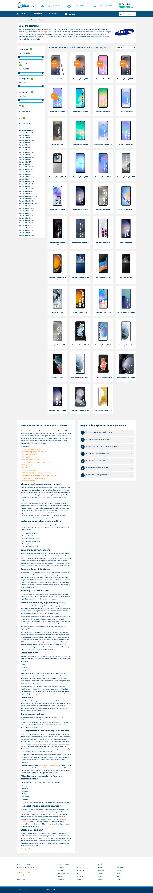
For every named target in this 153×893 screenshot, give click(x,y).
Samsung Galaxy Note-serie (30, 460)
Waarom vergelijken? (28, 481)
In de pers (61, 880)
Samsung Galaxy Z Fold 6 (26, 169)
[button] (36, 14)
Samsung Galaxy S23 (25, 174)
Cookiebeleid (80, 870)
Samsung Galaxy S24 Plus (26, 211)
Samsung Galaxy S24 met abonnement (49, 765)
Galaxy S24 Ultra (57, 312)
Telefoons (61, 867)
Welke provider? (27, 465)
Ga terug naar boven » (27, 849)
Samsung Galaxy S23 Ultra (26, 189)
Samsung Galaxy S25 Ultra (26, 152)
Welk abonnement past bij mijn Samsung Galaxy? (36, 462)
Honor (119, 873)
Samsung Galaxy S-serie (29, 457)
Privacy (78, 873)
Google (100, 877)
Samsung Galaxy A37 (25, 138)
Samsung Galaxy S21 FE (26, 216)
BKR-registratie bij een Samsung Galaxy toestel (36, 473)
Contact (78, 867)
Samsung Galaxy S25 (25, 150)
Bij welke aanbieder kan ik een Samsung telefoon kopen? (39, 475)
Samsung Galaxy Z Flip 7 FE (27, 198)
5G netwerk (25, 467)
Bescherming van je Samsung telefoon (34, 478)
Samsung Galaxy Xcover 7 (26, 191)
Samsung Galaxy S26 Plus (26, 140)
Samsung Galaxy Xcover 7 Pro (28, 203)
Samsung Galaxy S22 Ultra (26, 220)
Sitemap (78, 880)
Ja (22, 109)
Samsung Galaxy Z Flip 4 (26, 213)
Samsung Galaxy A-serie (29, 454)
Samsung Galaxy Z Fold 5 (26, 228)
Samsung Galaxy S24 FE (26, 184)
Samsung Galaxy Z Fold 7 (26, 208)
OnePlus (100, 873)
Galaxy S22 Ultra (57, 377)
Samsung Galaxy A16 (25, 145)
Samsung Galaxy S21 (25, 218)
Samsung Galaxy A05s (25, 206)
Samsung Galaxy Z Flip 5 (26, 233)
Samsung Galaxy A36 (25, 159)
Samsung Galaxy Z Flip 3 (26, 225)
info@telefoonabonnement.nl (30, 875)
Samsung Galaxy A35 (25, 186)
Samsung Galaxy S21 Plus (26, 223)
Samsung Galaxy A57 (25, 142)
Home (20, 20)
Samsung (101, 870)
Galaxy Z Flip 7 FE (126, 277)
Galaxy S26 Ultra (57, 79)
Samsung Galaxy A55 (25, 172)
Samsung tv (43, 32)
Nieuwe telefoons (63, 873)
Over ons (60, 877)
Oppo (119, 880)
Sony (118, 877)
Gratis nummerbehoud (29, 470)
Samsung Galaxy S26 (25, 135)
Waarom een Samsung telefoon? (32, 449)
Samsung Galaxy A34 (25, 179)
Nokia (119, 870)
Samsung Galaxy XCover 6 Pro (28, 196)
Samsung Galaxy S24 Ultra (26, 201)
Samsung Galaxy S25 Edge (27, 181)
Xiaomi (100, 880)
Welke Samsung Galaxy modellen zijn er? (34, 452)
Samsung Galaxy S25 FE (26, 167)
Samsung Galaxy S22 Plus (26, 235)
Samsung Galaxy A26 (25, 155)
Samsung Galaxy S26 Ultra (26, 133)
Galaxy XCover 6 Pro (103, 277)
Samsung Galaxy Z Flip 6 (26, 162)
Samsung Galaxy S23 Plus (26, 230)
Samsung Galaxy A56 (25, 147)
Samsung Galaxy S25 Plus (26, 157)
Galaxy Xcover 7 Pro (80, 312)
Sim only (60, 870)
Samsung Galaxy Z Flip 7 (26, 194)
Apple (100, 867)
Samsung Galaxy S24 (25, 177)
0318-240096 (26, 872)
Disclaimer (79, 877)
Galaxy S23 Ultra (126, 242)
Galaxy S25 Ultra (57, 144)
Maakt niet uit (26, 111)
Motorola (120, 867)
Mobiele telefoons (30, 20)
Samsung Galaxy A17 (25, 164)
